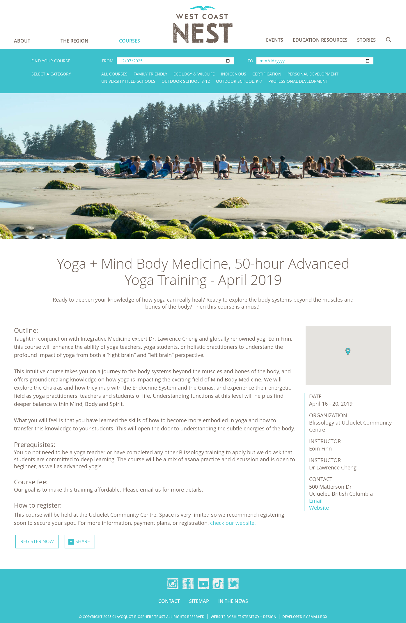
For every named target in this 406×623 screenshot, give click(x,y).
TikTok (218, 583)
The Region (74, 41)
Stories (366, 40)
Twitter (233, 583)
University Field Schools (128, 81)
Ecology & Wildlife (194, 74)
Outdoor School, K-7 (239, 81)
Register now (37, 541)
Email (316, 500)
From (108, 61)
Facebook (188, 583)
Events (274, 40)
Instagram (172, 583)
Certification (266, 74)
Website (319, 507)
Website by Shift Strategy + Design (243, 616)
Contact (169, 601)
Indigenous (233, 74)
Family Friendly (150, 74)
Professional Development (298, 81)
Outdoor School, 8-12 (186, 81)
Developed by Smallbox (304, 616)
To (250, 61)
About (22, 41)
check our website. (233, 522)
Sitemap (199, 601)
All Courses (114, 74)
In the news (233, 601)
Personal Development (313, 74)
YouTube (203, 583)
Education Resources (320, 40)
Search (388, 39)
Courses (129, 41)
